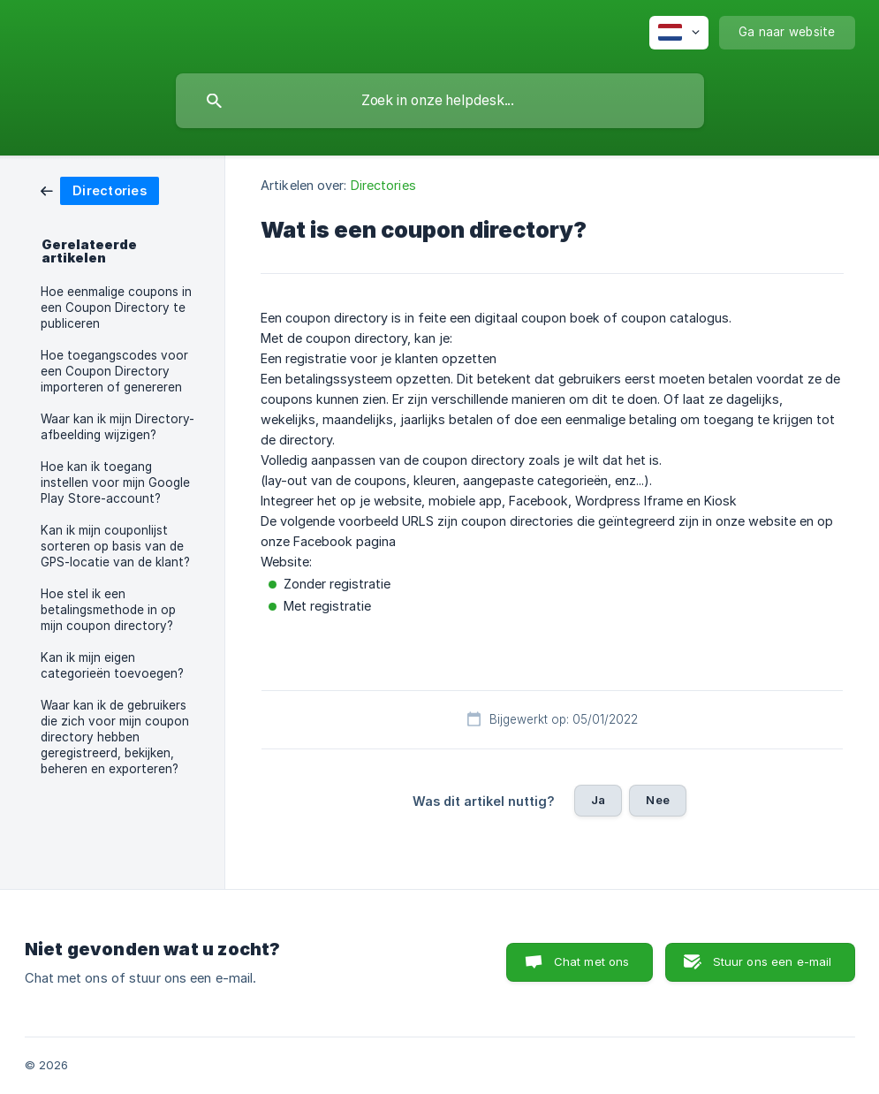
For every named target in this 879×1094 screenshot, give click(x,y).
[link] (100, 189)
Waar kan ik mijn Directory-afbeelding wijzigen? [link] (117, 427)
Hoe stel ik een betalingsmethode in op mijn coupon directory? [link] (108, 610)
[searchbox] (440, 100)
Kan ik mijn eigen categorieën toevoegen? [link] (112, 665)
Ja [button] (598, 800)
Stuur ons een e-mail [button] (772, 961)
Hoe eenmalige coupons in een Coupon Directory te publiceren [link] (116, 307)
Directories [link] (383, 185)
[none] (679, 32)
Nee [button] (657, 800)
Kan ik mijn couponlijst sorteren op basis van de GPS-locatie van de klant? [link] (115, 546)
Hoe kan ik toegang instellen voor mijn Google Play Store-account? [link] (115, 482)
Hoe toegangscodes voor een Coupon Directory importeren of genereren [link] (114, 371)
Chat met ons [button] (592, 961)
